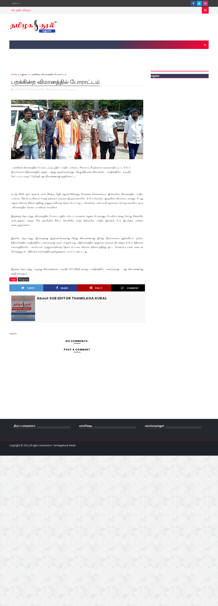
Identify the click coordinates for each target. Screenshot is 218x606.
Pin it (96, 288)
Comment (130, 288)
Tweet (28, 288)
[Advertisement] (146, 26)
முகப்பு (16, 3)
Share (62, 288)
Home (14, 74)
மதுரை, (71, 89)
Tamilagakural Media (64, 445)
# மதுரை (23, 279)
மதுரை (23, 74)
